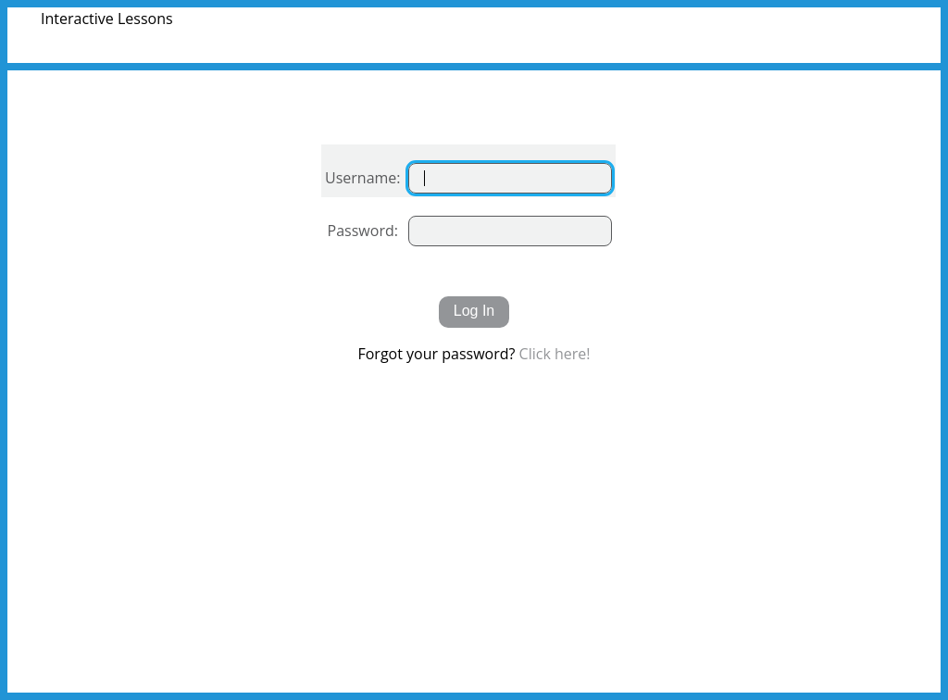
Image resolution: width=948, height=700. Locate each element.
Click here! (555, 354)
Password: (363, 230)
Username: (363, 178)
